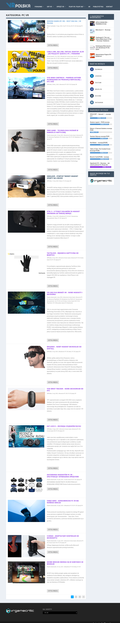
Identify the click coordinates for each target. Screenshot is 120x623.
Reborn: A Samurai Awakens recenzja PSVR (101, 126)
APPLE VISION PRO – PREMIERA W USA (102, 20)
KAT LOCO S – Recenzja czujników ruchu (64, 423)
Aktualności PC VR (64, 213)
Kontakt (109, 4)
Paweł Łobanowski (51, 132)
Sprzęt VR (60, 4)
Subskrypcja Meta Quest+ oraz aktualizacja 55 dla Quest (103, 44)
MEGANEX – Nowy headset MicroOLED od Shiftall (64, 345)
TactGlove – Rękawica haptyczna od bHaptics (62, 251)
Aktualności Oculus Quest (67, 53)
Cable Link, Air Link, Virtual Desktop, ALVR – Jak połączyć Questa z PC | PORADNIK (65, 50)
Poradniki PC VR (69, 55)
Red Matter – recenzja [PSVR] (98, 140)
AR (89, 4)
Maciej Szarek (50, 53)
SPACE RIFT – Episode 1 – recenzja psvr (100, 112)
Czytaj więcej (53, 42)
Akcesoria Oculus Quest (70, 132)
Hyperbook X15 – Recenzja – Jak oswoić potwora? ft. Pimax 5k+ (100, 161)
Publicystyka (98, 4)
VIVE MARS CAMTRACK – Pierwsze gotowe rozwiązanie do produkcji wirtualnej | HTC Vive (64, 77)
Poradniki (38, 4)
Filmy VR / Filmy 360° (76, 4)
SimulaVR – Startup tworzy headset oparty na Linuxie (62, 174)
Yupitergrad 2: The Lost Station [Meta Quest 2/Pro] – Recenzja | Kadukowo (103, 36)
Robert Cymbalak (51, 23)
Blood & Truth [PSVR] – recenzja (99, 154)
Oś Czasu (82, 621)
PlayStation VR (78, 134)
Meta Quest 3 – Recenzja (103, 27)
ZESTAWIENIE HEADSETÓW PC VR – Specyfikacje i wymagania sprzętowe (63, 473)
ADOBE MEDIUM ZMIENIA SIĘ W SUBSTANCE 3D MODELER (65, 560)
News (81, 53)
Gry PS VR (57, 298)
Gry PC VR (65, 23)
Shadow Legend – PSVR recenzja (100, 119)
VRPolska (49, 81)
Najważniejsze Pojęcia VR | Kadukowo (103, 52)
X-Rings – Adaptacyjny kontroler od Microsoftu (63, 534)
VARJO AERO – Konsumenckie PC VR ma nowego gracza (63, 499)
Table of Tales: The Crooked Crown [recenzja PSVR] (100, 147)
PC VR (74, 23)
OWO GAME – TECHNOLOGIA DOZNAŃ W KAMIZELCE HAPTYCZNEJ (62, 129)
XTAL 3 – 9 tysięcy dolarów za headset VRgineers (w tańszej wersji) (63, 210)
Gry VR (49, 4)
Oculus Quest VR (51, 55)
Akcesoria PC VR (64, 81)
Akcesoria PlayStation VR (55, 134)
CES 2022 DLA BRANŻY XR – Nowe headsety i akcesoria (64, 291)
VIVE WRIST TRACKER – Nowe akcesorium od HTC (65, 387)
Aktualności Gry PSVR (67, 296)
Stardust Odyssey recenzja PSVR (99, 133)
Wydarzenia (70, 300)
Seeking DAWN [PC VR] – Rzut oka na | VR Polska (64, 19)
